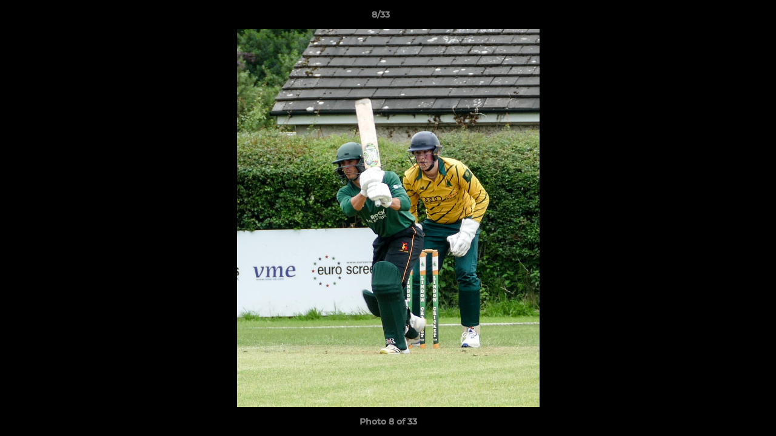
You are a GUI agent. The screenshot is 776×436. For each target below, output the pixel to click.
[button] (725, 17)
